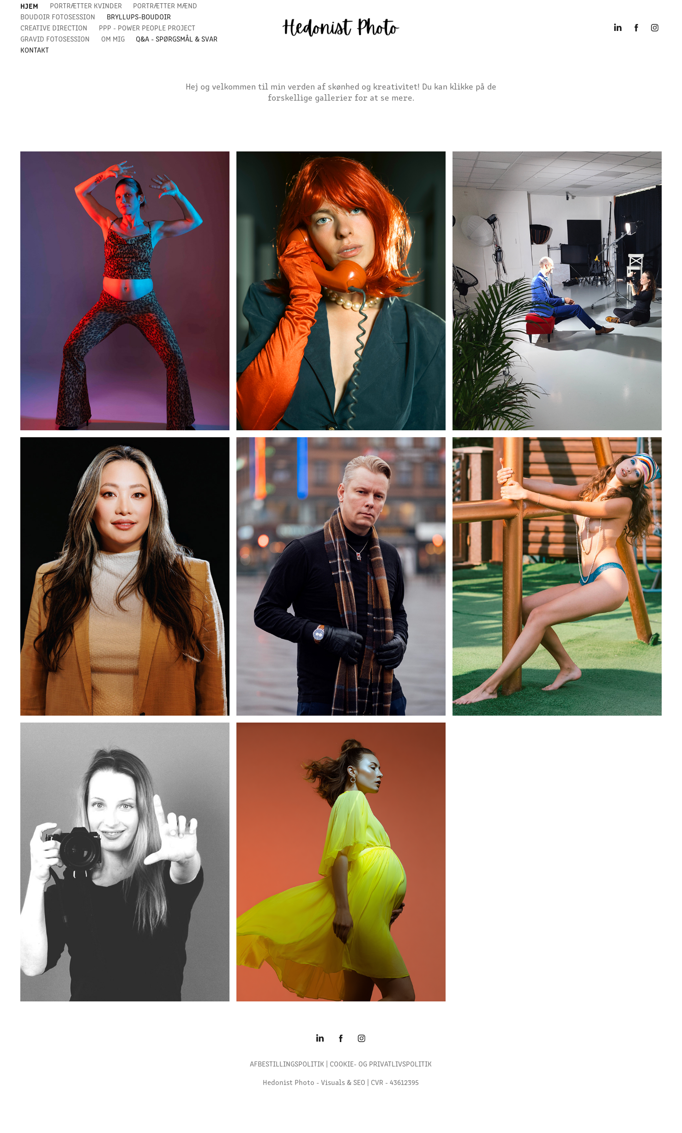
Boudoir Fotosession (57, 16)
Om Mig (113, 38)
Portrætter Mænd (165, 5)
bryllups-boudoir (139, 16)
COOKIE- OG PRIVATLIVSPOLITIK (381, 1063)
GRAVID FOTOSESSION (55, 38)
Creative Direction (53, 27)
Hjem (29, 5)
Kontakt (34, 49)
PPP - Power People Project (147, 27)
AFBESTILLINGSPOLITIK (287, 1063)
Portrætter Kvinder (86, 5)
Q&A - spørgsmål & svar (176, 38)
